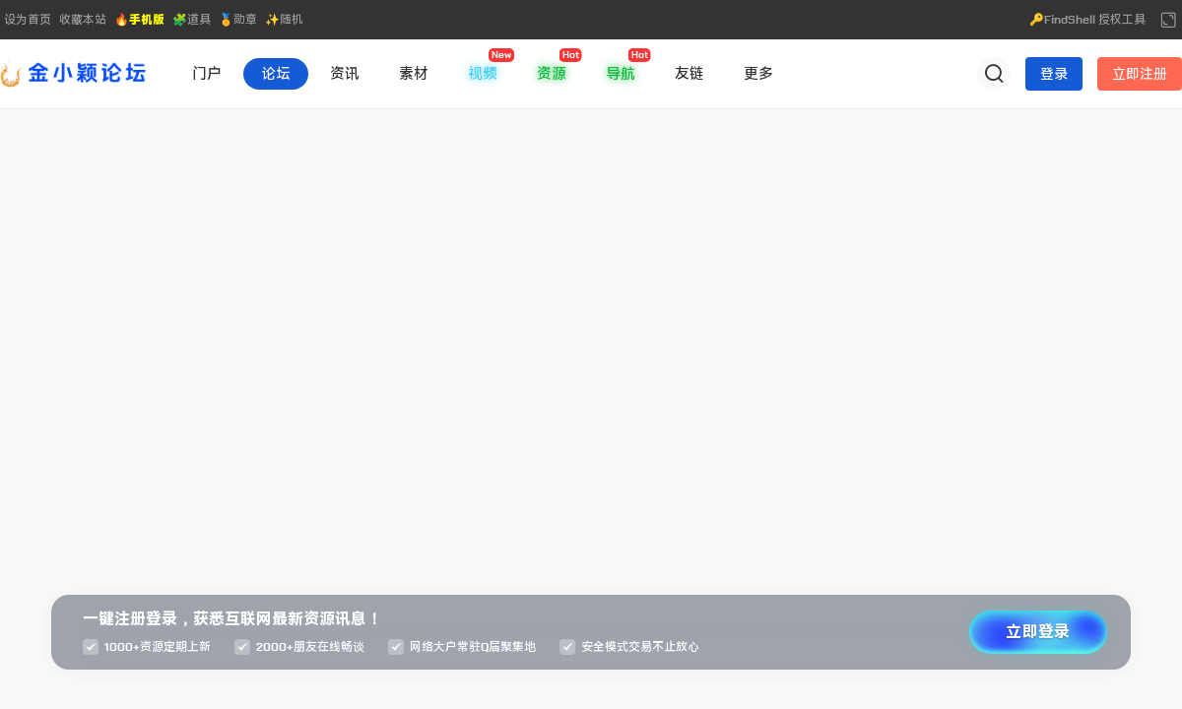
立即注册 (1139, 74)
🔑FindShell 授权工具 (1087, 20)
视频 (482, 74)
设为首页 (27, 20)
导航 (620, 74)
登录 (1054, 74)
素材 (413, 74)
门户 (207, 74)
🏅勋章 (238, 20)
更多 (758, 74)
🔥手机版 (139, 20)
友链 (689, 74)
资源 (551, 74)
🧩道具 (191, 20)
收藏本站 (82, 20)
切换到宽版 (1168, 20)
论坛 (276, 74)
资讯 (345, 74)
